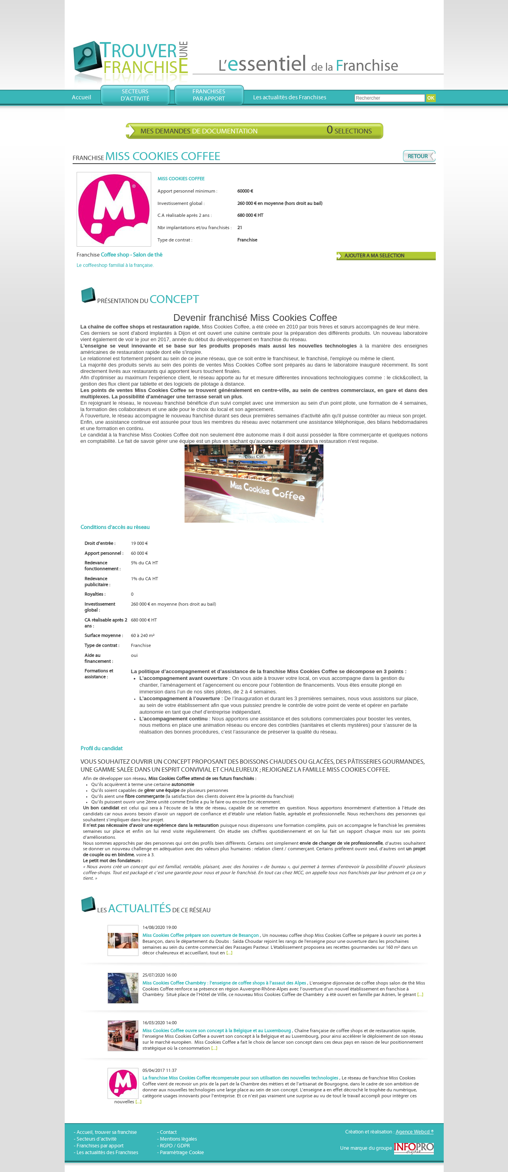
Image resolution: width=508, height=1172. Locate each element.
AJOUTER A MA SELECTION (374, 256)
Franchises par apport (100, 1146)
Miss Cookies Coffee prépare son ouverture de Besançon (200, 935)
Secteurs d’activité (97, 1139)
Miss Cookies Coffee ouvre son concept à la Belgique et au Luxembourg (216, 1030)
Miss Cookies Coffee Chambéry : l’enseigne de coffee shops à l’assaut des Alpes (224, 983)
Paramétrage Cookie (182, 1153)
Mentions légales (178, 1139)
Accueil (81, 97)
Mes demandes (256, 130)
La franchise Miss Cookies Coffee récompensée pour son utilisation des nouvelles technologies (240, 1078)
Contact (168, 1132)
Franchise (119, 255)
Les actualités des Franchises (289, 97)
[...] (229, 953)
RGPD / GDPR (175, 1146)
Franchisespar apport (208, 95)
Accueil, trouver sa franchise (107, 1132)
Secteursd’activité (135, 95)
